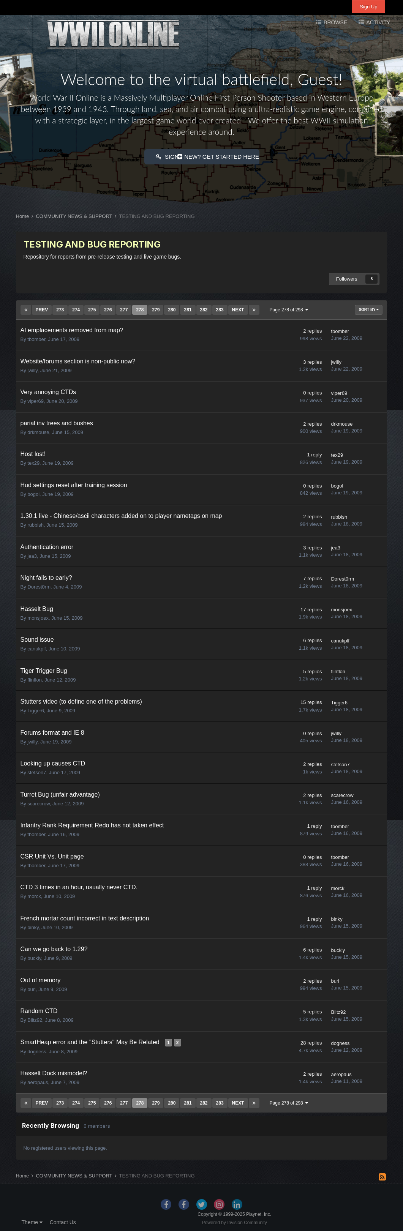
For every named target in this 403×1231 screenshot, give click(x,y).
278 (140, 308)
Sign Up (368, 6)
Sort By (369, 308)
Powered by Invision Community (234, 1221)
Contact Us (63, 1221)
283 (220, 308)
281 (187, 308)
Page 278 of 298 (289, 308)
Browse (334, 22)
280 (171, 308)
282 (204, 308)
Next (238, 308)
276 (108, 308)
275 (92, 308)
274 (76, 308)
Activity (377, 22)
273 (60, 308)
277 (124, 308)
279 (156, 308)
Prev (42, 308)
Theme (32, 1221)
